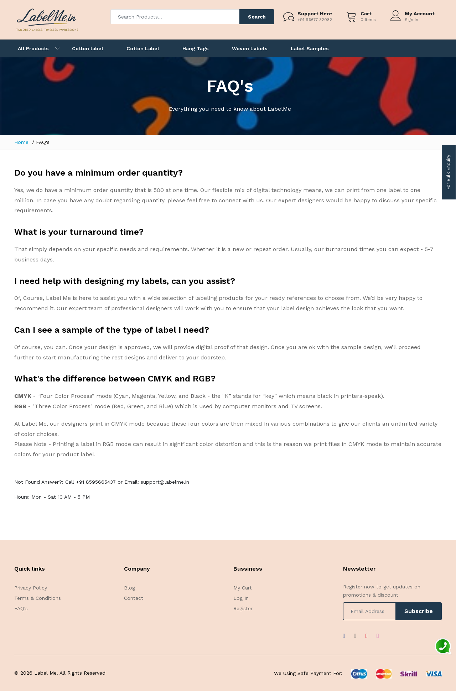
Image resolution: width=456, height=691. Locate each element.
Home (21, 142)
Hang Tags (195, 48)
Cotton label (87, 48)
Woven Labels (250, 48)
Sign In (411, 19)
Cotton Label (142, 48)
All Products (33, 48)
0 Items (368, 19)
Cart (366, 13)
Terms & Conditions (37, 598)
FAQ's (21, 608)
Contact (133, 598)
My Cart (242, 588)
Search (257, 17)
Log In (241, 598)
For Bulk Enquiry (448, 172)
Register (243, 608)
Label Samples (310, 48)
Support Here (314, 13)
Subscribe (418, 611)
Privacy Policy (30, 588)
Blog (129, 588)
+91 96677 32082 (314, 19)
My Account (420, 13)
